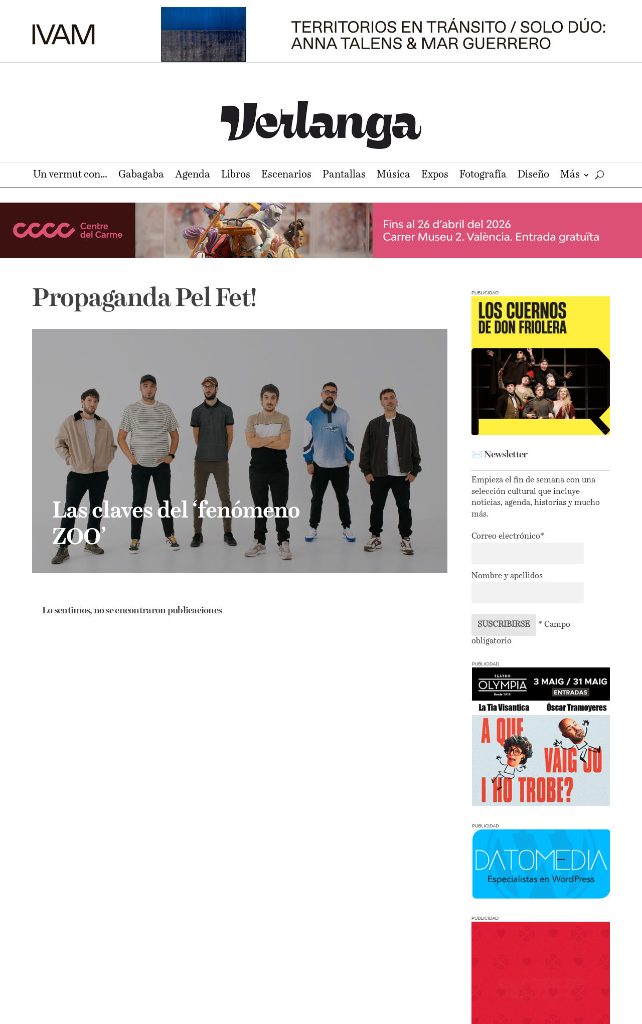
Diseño (533, 176)
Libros (235, 176)
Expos (434, 176)
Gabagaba (141, 176)
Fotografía (483, 176)
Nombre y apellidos (507, 576)
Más (570, 176)
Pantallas (344, 176)
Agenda (192, 176)
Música (393, 176)
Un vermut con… (70, 176)
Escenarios (286, 176)
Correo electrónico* (507, 537)
